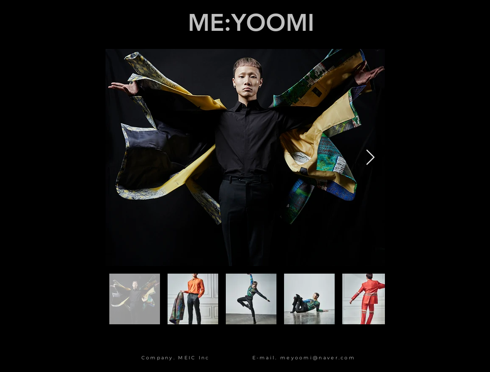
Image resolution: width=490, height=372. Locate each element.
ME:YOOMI (251, 23)
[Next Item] (370, 157)
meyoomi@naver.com (317, 358)
